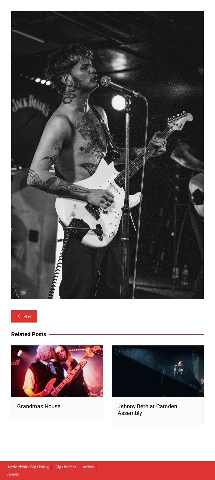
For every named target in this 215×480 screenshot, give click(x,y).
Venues (12, 474)
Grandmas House (38, 406)
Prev (24, 316)
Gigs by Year (65, 467)
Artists (88, 467)
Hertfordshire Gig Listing (27, 467)
